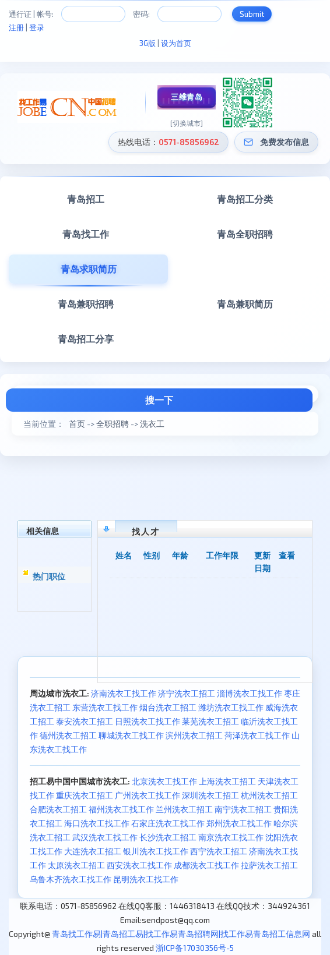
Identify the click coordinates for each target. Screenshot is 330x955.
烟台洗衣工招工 (167, 707)
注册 (16, 27)
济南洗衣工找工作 (123, 693)
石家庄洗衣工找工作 (168, 823)
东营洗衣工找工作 (105, 707)
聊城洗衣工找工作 (131, 735)
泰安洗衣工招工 (84, 721)
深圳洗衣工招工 (210, 795)
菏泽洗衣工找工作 (257, 735)
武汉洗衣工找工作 (105, 837)
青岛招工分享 (86, 338)
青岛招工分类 (245, 198)
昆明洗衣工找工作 (145, 879)
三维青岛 (186, 96)
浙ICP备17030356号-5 (195, 948)
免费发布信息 (284, 142)
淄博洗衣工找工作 (249, 693)
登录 (36, 27)
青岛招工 (85, 198)
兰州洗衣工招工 (184, 809)
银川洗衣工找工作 (155, 851)
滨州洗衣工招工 (194, 735)
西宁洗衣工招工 (218, 851)
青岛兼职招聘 (86, 303)
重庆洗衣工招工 (84, 795)
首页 (77, 424)
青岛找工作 (85, 233)
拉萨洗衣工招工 (269, 865)
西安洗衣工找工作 (139, 865)
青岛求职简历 (89, 268)
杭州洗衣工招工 (269, 795)
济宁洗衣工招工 (186, 693)
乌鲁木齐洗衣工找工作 (70, 879)
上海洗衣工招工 (227, 781)
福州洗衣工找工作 (121, 809)
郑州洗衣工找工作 (239, 823)
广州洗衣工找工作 (147, 795)
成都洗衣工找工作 (206, 865)
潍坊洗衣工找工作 (231, 707)
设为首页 (176, 43)
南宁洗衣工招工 (243, 809)
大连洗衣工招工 (92, 851)
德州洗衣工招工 (68, 735)
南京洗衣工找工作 (231, 837)
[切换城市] (186, 123)
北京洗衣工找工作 (164, 781)
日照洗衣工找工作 (147, 721)
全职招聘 (112, 424)
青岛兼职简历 (245, 303)
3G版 (147, 43)
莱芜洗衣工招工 (210, 721)
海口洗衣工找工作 (96, 823)
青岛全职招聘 (245, 233)
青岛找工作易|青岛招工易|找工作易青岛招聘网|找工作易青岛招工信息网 (181, 934)
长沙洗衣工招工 (167, 837)
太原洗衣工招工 (76, 865)
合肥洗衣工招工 (58, 809)
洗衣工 (152, 424)
